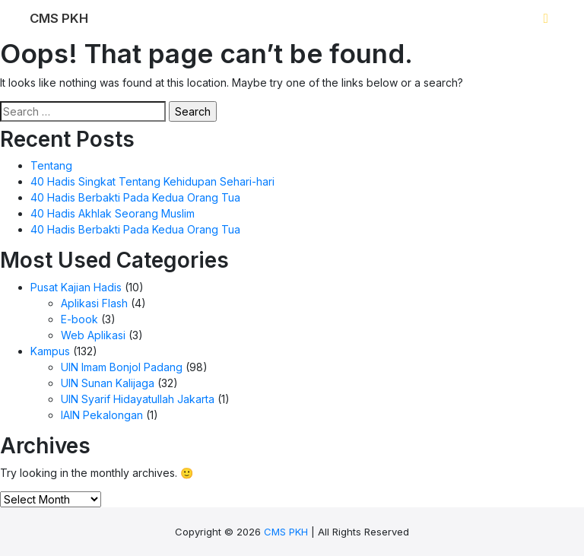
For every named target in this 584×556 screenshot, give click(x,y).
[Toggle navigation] (546, 19)
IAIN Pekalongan (102, 414)
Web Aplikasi (93, 335)
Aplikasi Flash (94, 303)
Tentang (51, 165)
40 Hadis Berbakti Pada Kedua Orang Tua (135, 197)
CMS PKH (286, 532)
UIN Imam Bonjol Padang (121, 367)
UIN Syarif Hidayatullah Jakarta (137, 398)
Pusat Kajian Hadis (76, 287)
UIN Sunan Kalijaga (107, 382)
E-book (79, 319)
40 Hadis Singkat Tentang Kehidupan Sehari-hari (152, 181)
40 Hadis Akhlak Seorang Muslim (112, 213)
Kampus (50, 351)
